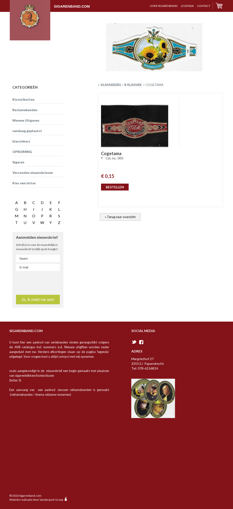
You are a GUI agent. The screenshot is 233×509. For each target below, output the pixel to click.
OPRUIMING (22, 152)
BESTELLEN (115, 187)
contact (203, 6)
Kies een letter (24, 183)
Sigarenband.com (50, 4)
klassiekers (21, 141)
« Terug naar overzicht (120, 217)
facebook (141, 342)
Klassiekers (111, 85)
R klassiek (133, 85)
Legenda (187, 6)
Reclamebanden (24, 110)
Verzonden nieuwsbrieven (32, 173)
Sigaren (18, 162)
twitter (134, 342)
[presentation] (44, 282)
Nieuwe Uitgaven (25, 120)
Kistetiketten (23, 99)
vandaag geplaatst (27, 131)
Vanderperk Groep (51, 499)
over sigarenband (163, 6)
